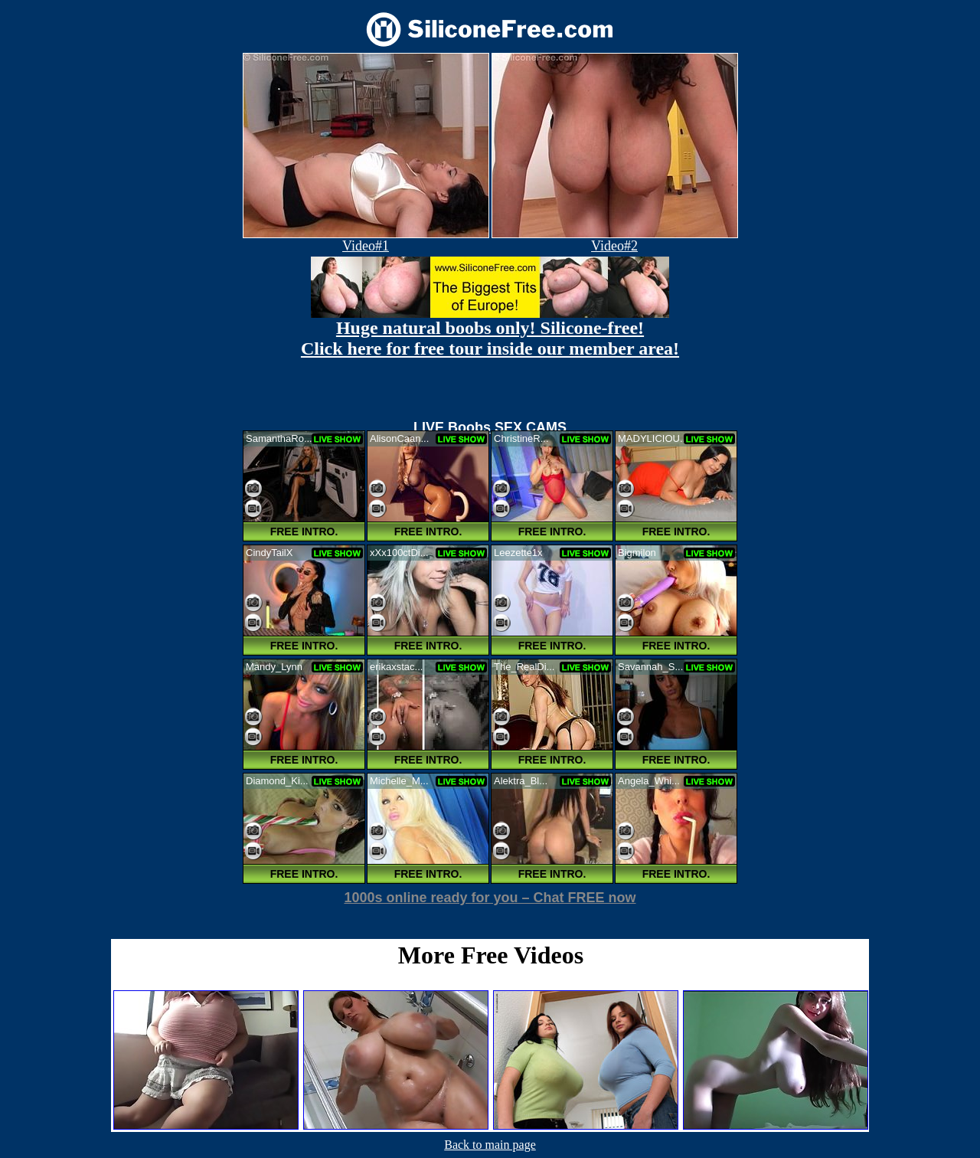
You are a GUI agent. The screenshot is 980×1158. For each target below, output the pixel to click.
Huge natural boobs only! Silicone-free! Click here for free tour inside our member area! (490, 338)
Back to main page (490, 1144)
